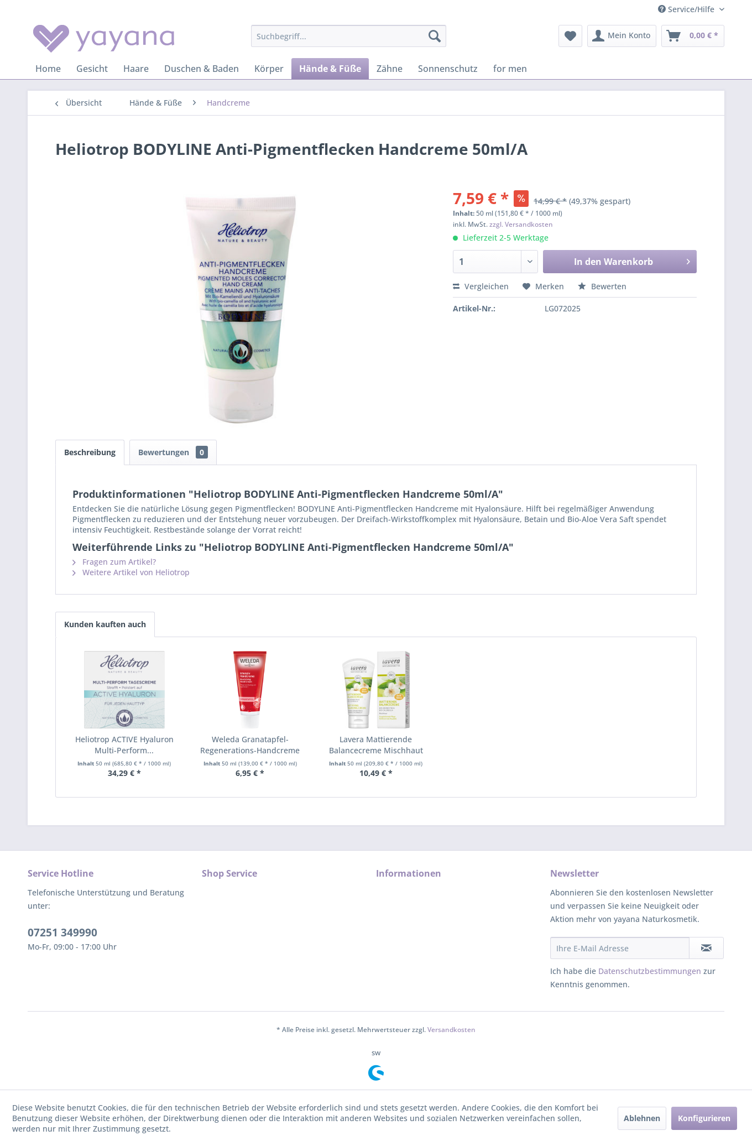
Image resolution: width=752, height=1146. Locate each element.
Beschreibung (90, 452)
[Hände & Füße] (330, 68)
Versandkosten (451, 1029)
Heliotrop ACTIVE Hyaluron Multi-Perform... (124, 745)
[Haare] (136, 68)
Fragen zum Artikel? (114, 561)
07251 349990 (62, 932)
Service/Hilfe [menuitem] (687, 9)
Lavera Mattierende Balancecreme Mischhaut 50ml (376, 745)
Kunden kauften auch (105, 624)
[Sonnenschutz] (447, 68)
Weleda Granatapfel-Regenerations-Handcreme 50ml (250, 745)
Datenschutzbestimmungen (649, 971)
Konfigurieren (704, 1118)
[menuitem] (348, 36)
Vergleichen (481, 286)
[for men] (510, 68)
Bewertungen (173, 452)
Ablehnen (642, 1118)
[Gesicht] (92, 68)
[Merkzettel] (570, 36)
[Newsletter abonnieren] (706, 948)
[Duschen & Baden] (201, 68)
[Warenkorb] (692, 36)
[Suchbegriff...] (348, 36)
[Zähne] (389, 68)
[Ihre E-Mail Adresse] (620, 948)
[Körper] (269, 68)
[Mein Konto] (621, 36)
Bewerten (602, 286)
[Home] (48, 68)
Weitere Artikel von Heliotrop (131, 572)
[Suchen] (434, 36)
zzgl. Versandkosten (521, 224)
